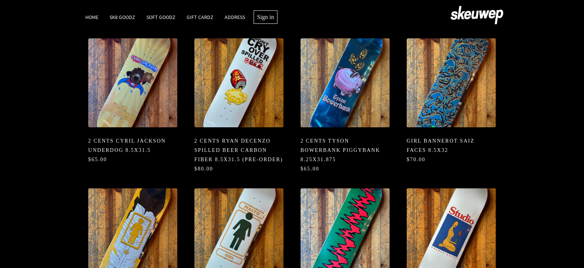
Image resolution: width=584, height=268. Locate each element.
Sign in (265, 17)
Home (91, 17)
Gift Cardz (200, 17)
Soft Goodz (160, 17)
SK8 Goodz (122, 17)
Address (235, 17)
